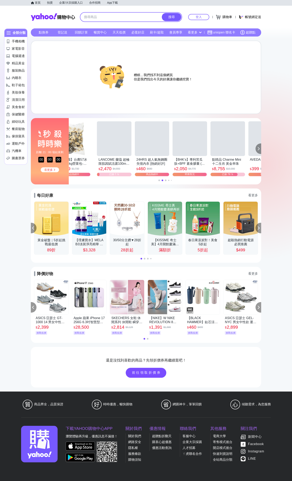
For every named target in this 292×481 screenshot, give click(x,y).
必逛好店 (137, 32)
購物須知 (134, 459)
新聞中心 (255, 436)
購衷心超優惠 (162, 442)
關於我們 (134, 436)
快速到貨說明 (222, 453)
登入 (199, 17)
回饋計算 (81, 32)
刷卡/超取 (157, 32)
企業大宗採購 (192, 442)
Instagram (256, 451)
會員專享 (175, 32)
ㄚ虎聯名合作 (192, 453)
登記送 (62, 32)
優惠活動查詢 (162, 448)
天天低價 (119, 32)
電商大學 (219, 436)
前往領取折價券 (146, 372)
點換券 (43, 32)
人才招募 (188, 448)
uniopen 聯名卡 (221, 32)
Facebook (256, 444)
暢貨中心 (100, 32)
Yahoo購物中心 (53, 17)
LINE (252, 458)
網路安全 (134, 442)
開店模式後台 (222, 448)
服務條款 (134, 453)
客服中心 (188, 436)
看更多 (195, 32)
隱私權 (133, 448)
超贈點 (248, 32)
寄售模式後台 (222, 442)
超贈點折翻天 (162, 436)
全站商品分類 (222, 459)
